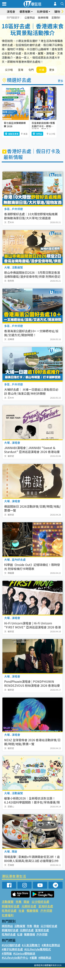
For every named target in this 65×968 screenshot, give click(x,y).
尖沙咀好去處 (40, 901)
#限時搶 (7, 953)
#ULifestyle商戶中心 (15, 957)
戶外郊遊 (46, 910)
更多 (51, 70)
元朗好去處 (28, 906)
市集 (18, 901)
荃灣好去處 (45, 906)
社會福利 (8, 915)
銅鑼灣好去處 (10, 906)
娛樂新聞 (43, 17)
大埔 (41, 70)
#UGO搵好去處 (11, 945)
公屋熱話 (29, 17)
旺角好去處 (9, 910)
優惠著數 (25, 11)
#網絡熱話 (44, 957)
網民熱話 (7, 926)
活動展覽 (8, 901)
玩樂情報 (42, 11)
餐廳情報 (32, 910)
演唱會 (11, 11)
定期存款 (56, 17)
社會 (21, 910)
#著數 (33, 957)
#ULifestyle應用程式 (37, 949)
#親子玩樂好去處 (12, 949)
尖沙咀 (9, 70)
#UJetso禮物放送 (24, 953)
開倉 (26, 901)
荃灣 (20, 70)
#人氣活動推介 (31, 945)
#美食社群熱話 (51, 945)
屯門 (31, 70)
